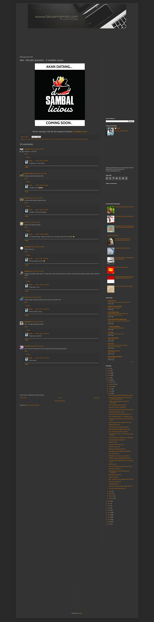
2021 (109, 380)
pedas (35, 139)
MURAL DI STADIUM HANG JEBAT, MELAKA (121, 486)
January (111, 498)
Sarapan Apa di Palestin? (114, 308)
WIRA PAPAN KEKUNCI (115, 474)
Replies (28, 157)
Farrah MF (27, 346)
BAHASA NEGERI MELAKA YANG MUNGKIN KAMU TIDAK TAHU (124, 277)
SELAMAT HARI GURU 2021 (116, 444)
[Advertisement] (67, 40)
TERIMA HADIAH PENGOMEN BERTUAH (120, 458)
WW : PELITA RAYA (114, 453)
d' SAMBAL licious (80, 132)
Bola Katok (27, 247)
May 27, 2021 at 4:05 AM (41, 209)
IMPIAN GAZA (112, 464)
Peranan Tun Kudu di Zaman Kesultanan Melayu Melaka (122, 239)
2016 (109, 508)
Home (60, 398)
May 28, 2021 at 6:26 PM (36, 321)
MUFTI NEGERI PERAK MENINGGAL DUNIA (121, 395)
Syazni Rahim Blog (113, 338)
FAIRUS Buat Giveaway (121, 267)
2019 (109, 503)
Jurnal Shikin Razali (113, 312)
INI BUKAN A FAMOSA (115, 468)
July (110, 389)
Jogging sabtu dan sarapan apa (116, 333)
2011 (109, 519)
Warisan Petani (28, 173)
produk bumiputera (59, 139)
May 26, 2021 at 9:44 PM (41, 185)
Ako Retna (27, 149)
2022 (109, 377)
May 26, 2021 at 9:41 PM (39, 173)
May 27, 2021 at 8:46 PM (34, 297)
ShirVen (26, 198)
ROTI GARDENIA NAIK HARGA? (117, 405)
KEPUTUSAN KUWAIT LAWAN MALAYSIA (120, 422)
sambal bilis (79, 139)
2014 (109, 512)
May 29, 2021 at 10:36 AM (42, 358)
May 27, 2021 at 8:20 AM (41, 258)
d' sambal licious (30, 139)
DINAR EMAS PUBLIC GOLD (116, 412)
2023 (109, 375)
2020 (109, 501)
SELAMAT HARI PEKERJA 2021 (117, 488)
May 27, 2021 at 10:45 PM (42, 309)
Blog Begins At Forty (114, 351)
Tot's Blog (110, 332)
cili (25, 139)
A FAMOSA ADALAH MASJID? (117, 440)
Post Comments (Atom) (33, 405)
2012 (109, 517)
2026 (109, 368)
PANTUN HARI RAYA (113, 235)
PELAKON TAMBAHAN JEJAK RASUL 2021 (120, 466)
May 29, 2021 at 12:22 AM (42, 333)
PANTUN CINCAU (113, 477)
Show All (132, 361)
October (111, 382)
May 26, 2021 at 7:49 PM (37, 149)
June (110, 391)
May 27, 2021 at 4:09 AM (37, 247)
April (110, 491)
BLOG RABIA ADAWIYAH (115, 356)
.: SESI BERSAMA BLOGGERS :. (116, 328)
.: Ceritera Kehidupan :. (114, 326)
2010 (109, 521)
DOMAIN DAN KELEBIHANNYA (117, 449)
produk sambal (67, 139)
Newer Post (23, 398)
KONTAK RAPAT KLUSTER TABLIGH (119, 427)
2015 (109, 510)
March (111, 493)
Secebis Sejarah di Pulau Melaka (124, 286)
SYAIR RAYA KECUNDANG (122, 248)
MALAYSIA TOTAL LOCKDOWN (117, 407)
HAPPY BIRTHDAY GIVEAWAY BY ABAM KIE (121, 437)
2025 (109, 371)
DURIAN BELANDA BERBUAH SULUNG (119, 429)
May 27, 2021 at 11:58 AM (42, 284)
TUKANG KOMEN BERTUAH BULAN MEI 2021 (121, 409)
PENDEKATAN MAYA (114, 424)
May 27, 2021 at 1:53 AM (33, 222)
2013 (109, 515)
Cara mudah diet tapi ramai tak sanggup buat (119, 302)
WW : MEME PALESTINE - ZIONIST (118, 431)
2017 (109, 505)
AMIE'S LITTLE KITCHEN (115, 306)
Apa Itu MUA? (111, 339)
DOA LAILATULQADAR (115, 481)
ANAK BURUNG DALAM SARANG (124, 207)
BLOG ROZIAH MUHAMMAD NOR (117, 319)
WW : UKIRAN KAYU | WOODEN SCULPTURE (121, 479)
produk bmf (51, 139)
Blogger (80, 613)
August (111, 386)
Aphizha (26, 271)
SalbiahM (27, 321)
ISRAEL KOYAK (113, 442)
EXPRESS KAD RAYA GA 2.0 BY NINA (119, 456)
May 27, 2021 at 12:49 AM (36, 198)
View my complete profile (121, 130)
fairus (30, 161)
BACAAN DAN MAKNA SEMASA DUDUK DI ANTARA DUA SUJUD (120, 398)
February (111, 496)
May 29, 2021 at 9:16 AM (37, 346)
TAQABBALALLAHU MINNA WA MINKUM (120, 451)
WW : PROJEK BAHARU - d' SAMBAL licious (120, 416)
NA (25, 222)
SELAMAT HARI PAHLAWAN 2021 (124, 216)
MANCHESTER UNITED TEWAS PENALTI (120, 414)
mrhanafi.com (112, 300)
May (110, 393)
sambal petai (85, 139)
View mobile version (60, 401)
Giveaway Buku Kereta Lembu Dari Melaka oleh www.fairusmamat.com (124, 226)
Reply (26, 154)
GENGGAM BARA (113, 484)
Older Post (96, 398)
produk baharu (45, 139)
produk (39, 139)
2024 (109, 373)
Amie (25, 297)
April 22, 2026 (111, 352)
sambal (73, 139)
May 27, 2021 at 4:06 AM (41, 234)
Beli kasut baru (111, 358)
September (112, 384)
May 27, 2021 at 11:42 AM (36, 271)
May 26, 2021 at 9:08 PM (41, 161)
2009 (109, 524)
